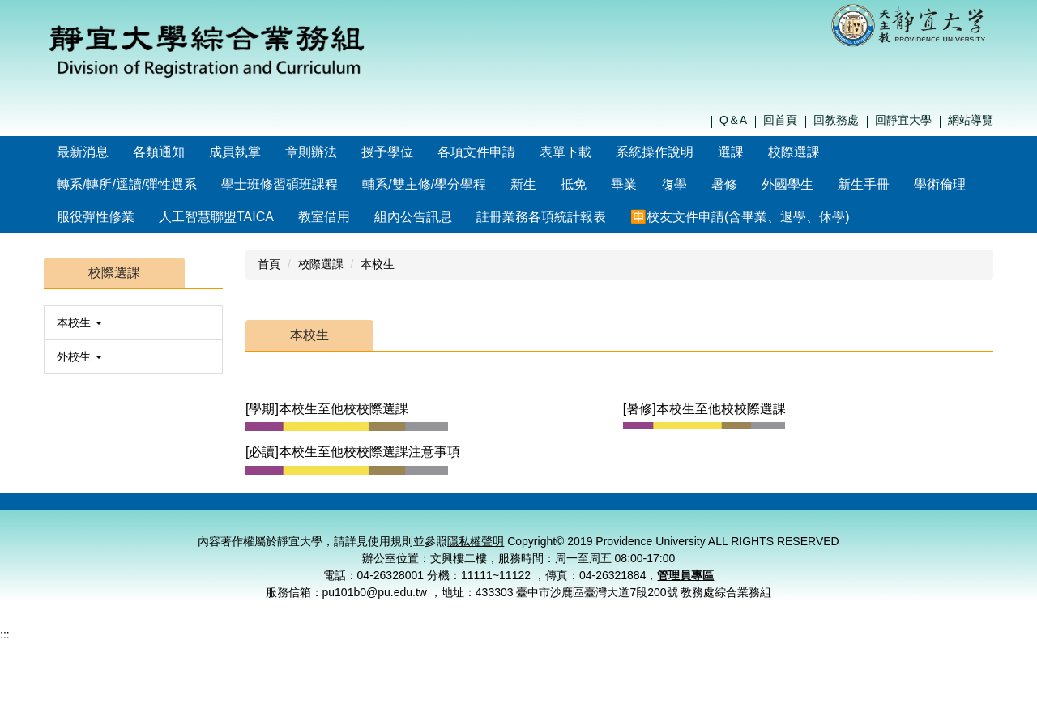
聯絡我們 (708, 512)
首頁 (269, 264)
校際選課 (321, 264)
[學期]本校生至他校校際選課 (326, 409)
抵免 (574, 184)
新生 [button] (523, 184)
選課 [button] (766, 152)
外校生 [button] (79, 356)
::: (62, 152)
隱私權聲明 (790, 512)
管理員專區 (685, 595)
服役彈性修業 (95, 217)
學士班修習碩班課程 (279, 184)
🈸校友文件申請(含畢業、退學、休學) (484, 217)
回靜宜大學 (903, 119)
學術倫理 (940, 184)
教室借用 (324, 217)
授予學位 (422, 152)
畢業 (624, 184)
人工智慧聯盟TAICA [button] (216, 217)
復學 (674, 184)
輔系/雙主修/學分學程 (424, 184)
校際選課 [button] (829, 152)
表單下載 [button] (600, 152)
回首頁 (780, 119)
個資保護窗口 (873, 512)
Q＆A (733, 119)
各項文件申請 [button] (511, 152)
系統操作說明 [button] (689, 152)
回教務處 (836, 119)
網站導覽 (970, 119)
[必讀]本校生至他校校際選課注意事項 (352, 452)
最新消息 (117, 152)
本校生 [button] (79, 322)
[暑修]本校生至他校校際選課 (704, 409)
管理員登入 (954, 512)
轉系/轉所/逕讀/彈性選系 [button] (127, 184)
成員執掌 (270, 152)
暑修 (724, 184)
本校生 (378, 264)
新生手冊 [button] (864, 184)
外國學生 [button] (787, 184)
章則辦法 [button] (346, 152)
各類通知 (194, 152)
